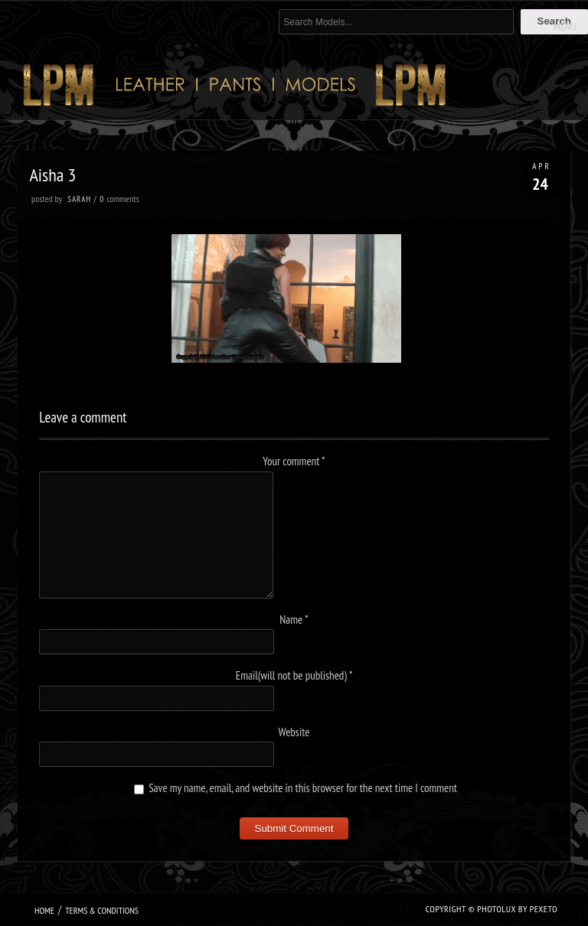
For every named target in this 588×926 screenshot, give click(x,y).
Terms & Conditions (102, 910)
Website (294, 732)
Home (44, 910)
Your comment (294, 461)
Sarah (79, 199)
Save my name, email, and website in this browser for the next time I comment (303, 788)
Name (293, 619)
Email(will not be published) (294, 675)
